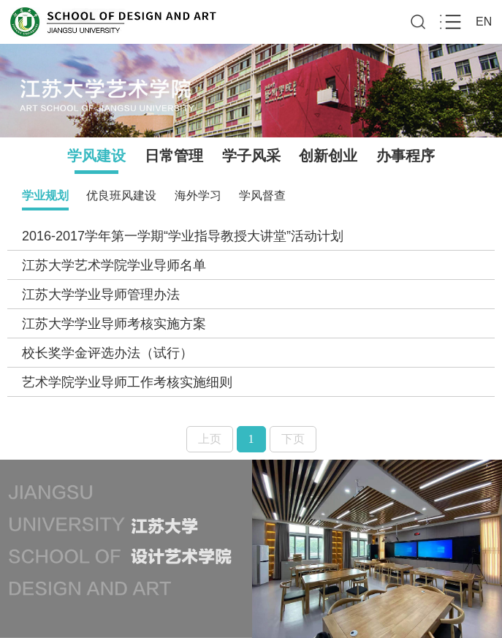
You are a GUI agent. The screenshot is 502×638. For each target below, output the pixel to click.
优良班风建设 (121, 195)
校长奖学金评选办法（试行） (107, 353)
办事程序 (405, 156)
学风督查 (262, 195)
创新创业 (328, 156)
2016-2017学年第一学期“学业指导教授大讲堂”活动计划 (182, 236)
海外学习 (198, 195)
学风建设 (96, 156)
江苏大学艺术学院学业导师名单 (114, 265)
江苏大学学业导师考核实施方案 (114, 323)
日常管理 (174, 156)
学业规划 (45, 195)
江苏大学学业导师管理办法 (101, 294)
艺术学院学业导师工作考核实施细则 (127, 382)
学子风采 (251, 156)
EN (484, 21)
